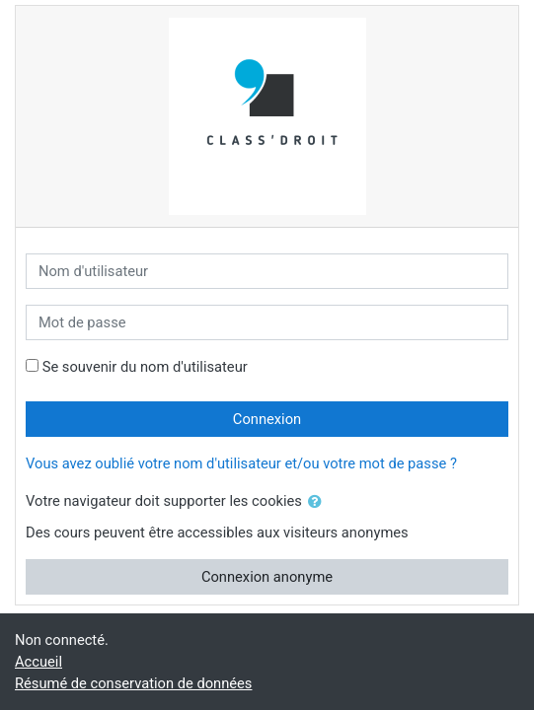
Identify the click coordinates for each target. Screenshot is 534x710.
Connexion (267, 419)
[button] (319, 502)
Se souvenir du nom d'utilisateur (145, 367)
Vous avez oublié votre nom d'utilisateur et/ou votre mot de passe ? (241, 463)
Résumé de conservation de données (133, 683)
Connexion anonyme (267, 577)
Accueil (38, 662)
